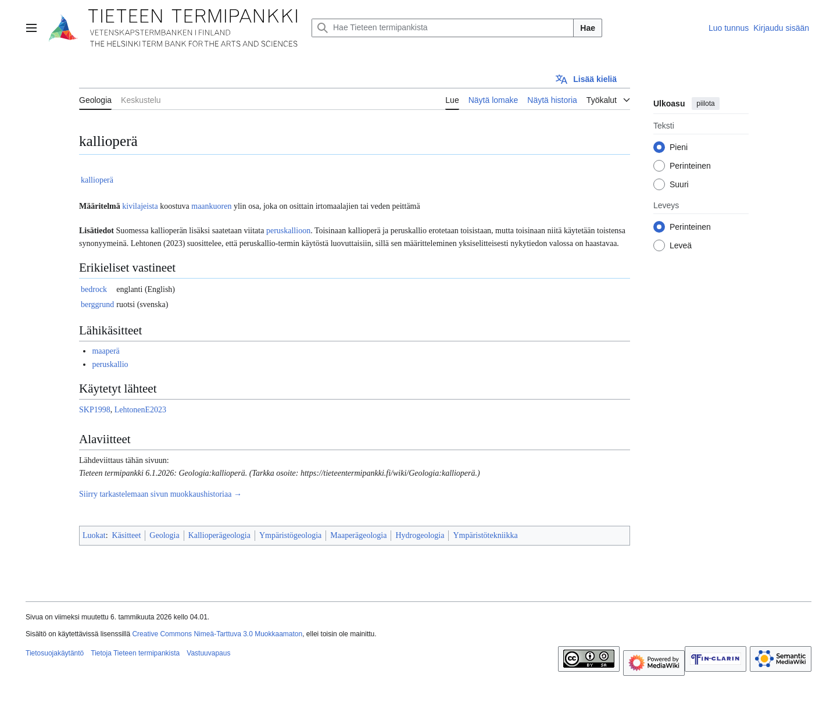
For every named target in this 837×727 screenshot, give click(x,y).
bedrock (94, 289)
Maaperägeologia (358, 535)
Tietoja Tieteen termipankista (135, 653)
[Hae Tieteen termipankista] (443, 28)
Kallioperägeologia (219, 535)
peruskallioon (288, 230)
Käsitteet (126, 535)
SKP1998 (94, 409)
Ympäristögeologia (290, 535)
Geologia (164, 535)
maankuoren (211, 206)
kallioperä (97, 180)
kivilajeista (140, 206)
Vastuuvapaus (208, 653)
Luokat (94, 535)
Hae (587, 28)
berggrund (97, 304)
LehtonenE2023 (140, 409)
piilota (705, 103)
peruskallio (110, 364)
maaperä (105, 351)
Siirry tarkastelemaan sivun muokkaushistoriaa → (160, 494)
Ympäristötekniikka (485, 535)
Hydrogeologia (419, 535)
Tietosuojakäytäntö (55, 653)
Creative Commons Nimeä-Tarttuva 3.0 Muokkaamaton (217, 634)
